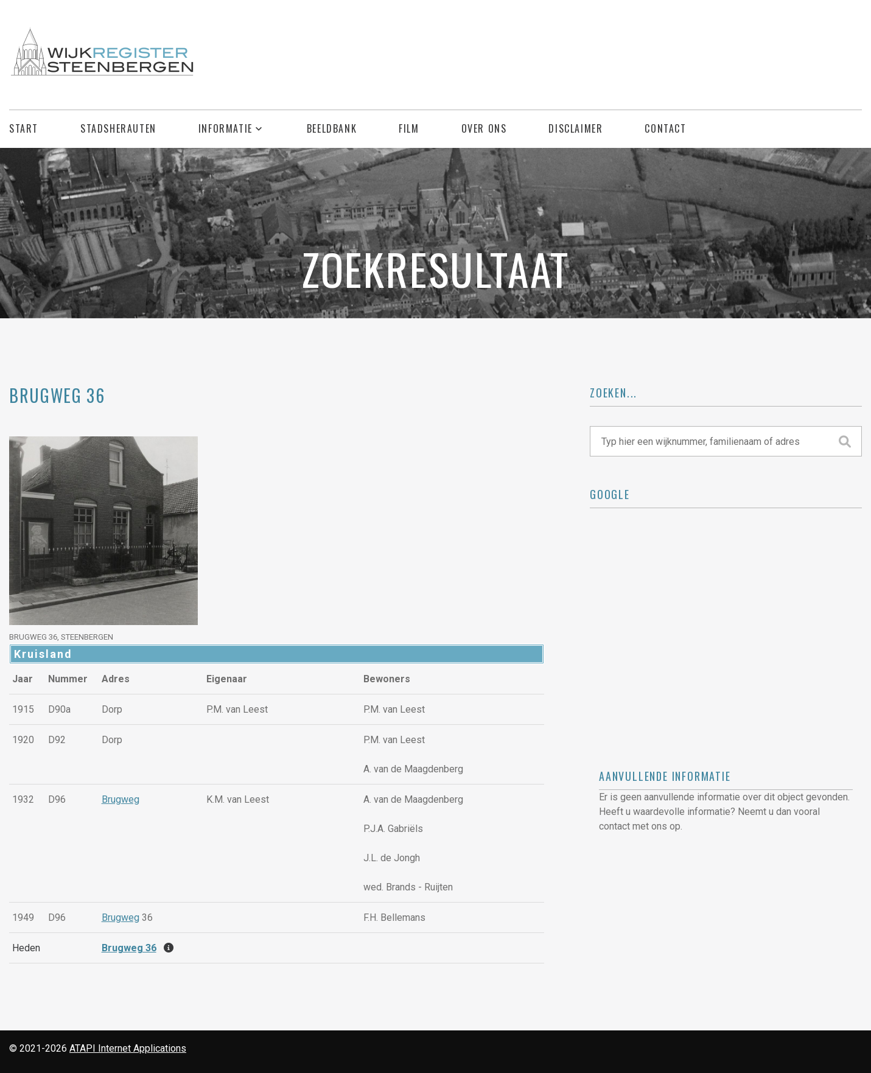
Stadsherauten (118, 129)
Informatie (225, 129)
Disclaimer (575, 129)
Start (23, 129)
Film (409, 129)
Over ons (484, 129)
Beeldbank (332, 129)
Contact (665, 129)
